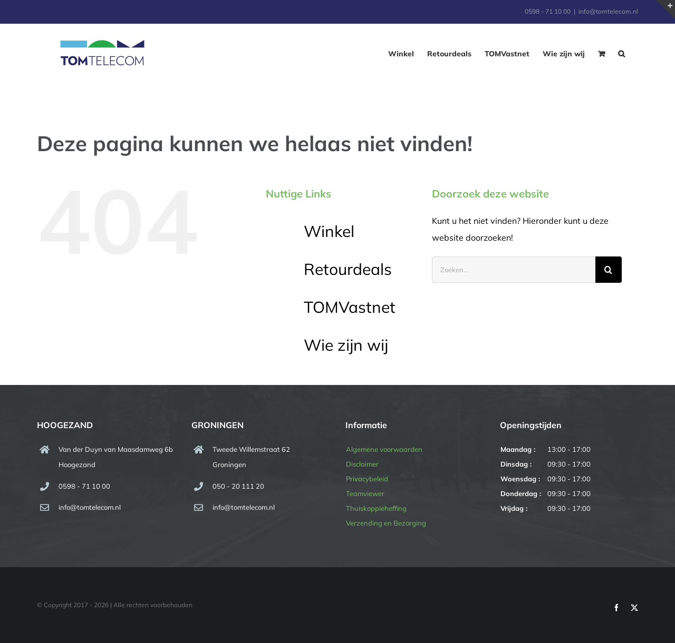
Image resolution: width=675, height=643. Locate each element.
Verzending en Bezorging (386, 523)
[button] (621, 54)
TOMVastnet (350, 307)
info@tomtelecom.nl (608, 11)
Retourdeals (348, 269)
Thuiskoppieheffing (376, 508)
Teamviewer (365, 493)
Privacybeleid (367, 478)
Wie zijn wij (346, 345)
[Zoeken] (608, 269)
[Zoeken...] (513, 269)
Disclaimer (362, 464)
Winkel (329, 231)
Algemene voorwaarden (384, 449)
